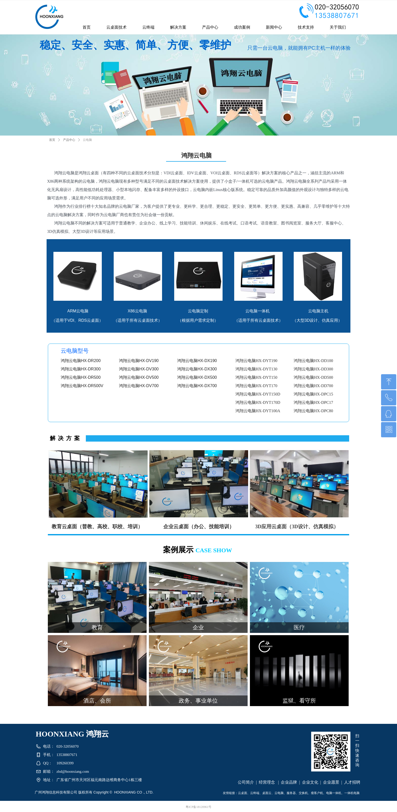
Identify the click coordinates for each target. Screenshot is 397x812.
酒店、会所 (97, 700)
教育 (97, 627)
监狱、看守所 (299, 700)
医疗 (299, 627)
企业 (198, 627)
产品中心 (69, 140)
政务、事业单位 (198, 700)
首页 (52, 140)
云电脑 (87, 140)
